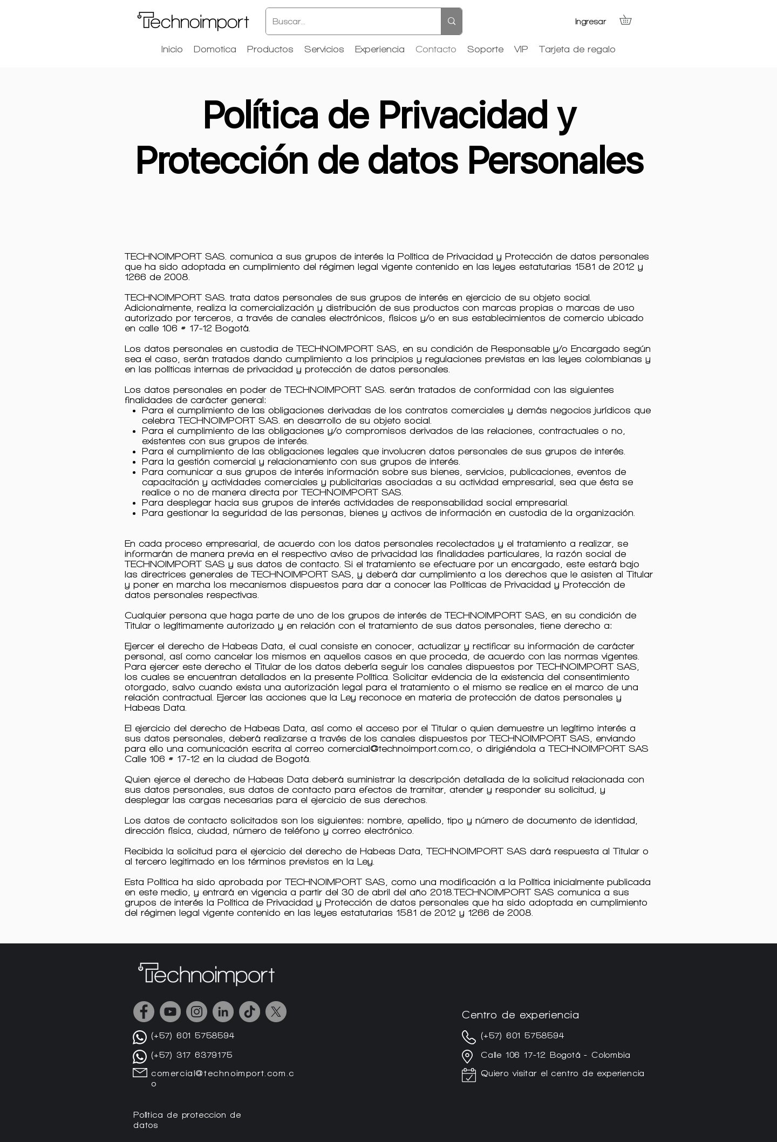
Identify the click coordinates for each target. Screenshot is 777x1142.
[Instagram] (196, 1011)
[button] (630, 19)
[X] (276, 1011)
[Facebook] (143, 1011)
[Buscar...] (345, 21)
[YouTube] (170, 1011)
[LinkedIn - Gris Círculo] (223, 1011)
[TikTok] (249, 1011)
